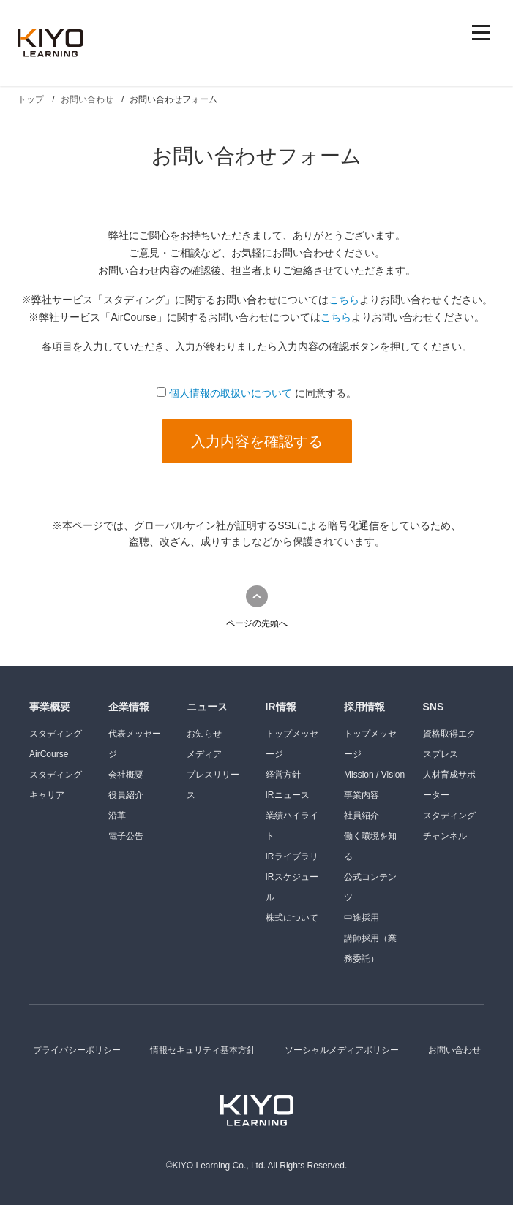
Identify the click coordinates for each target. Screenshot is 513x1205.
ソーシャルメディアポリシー (342, 1050)
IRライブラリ (292, 856)
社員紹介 (361, 815)
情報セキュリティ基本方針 (202, 1050)
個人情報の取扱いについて (230, 393)
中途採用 (361, 918)
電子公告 (125, 836)
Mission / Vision (374, 774)
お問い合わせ (454, 1050)
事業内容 (361, 795)
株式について (292, 918)
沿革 (117, 815)
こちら (344, 299)
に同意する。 (256, 393)
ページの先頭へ (257, 623)
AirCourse (48, 754)
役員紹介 (125, 795)
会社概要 (125, 774)
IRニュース (288, 795)
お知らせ (204, 734)
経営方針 (283, 774)
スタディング (55, 734)
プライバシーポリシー (77, 1050)
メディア (204, 754)
